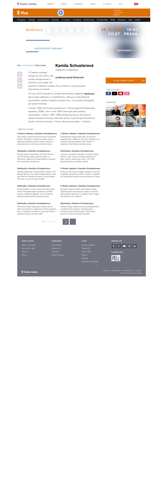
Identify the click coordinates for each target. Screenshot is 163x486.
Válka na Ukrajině (28, 380)
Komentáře (102, 19)
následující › (66, 356)
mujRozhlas (78, 4)
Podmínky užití (128, 405)
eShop (24, 390)
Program (64, 4)
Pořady (31, 19)
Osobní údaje (116, 405)
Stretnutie (89, 117)
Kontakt (85, 393)
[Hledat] (143, 4)
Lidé (130, 19)
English (138, 405)
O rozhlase (107, 4)
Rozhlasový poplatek (90, 396)
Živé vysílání (56, 380)
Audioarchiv (118, 13)
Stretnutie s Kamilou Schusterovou (33, 219)
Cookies (106, 405)
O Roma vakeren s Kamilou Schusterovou (37, 179)
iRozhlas (50, 4)
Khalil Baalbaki (28, 99)
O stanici (66, 19)
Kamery (116, 15)
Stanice (93, 4)
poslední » (73, 356)
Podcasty (55, 387)
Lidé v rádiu (86, 387)
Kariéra (84, 390)
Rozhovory (89, 19)
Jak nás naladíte (88, 380)
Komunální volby (28, 383)
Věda (112, 19)
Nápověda (86, 383)
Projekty (77, 19)
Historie (121, 19)
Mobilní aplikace (58, 390)
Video (137, 19)
